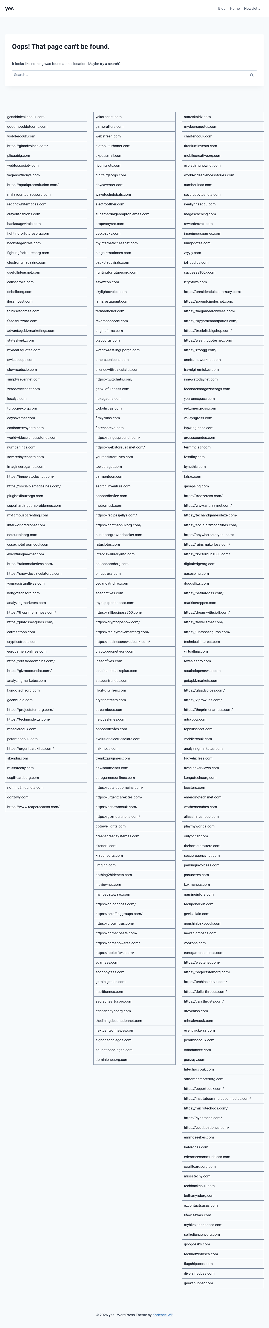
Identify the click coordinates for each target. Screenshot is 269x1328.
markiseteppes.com (200, 603)
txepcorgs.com (108, 340)
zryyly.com (192, 253)
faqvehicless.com (198, 758)
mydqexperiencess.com (115, 603)
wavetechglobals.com (113, 194)
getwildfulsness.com (112, 389)
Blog (222, 8)
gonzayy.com (18, 797)
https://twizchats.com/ (114, 379)
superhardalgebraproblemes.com (34, 505)
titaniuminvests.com (200, 146)
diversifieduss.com (199, 1273)
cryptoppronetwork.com (115, 651)
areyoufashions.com (23, 214)
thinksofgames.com (23, 311)
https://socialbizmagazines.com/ (34, 486)
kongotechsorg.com (23, 593)
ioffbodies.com (196, 262)
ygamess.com (107, 962)
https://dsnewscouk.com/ (117, 807)
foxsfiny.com (194, 457)
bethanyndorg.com (199, 1195)
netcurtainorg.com (22, 535)
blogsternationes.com (113, 253)
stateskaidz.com (20, 340)
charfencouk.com (198, 136)
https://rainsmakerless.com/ (30, 564)
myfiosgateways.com (113, 894)
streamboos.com (109, 709)
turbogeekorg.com (22, 408)
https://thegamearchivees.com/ (209, 311)
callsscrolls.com (20, 282)
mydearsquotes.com (24, 350)
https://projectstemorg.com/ (30, 709)
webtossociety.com (23, 165)
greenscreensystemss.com (117, 836)
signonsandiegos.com (113, 1040)
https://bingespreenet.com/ (118, 437)
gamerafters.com (110, 126)
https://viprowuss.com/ (203, 700)
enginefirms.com (109, 330)
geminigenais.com (110, 982)
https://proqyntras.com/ (115, 923)
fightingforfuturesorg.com (28, 233)
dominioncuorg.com (112, 1059)
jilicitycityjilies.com (111, 690)
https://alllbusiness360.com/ (119, 612)
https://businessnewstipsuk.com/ (123, 641)
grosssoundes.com (199, 437)
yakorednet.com (109, 117)
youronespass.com (199, 398)
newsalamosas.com (112, 768)
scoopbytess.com (110, 972)
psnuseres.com (196, 875)
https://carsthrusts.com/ (204, 1001)
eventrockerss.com (199, 1030)
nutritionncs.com (109, 991)
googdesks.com (197, 1244)
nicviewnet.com (108, 884)
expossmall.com (109, 155)
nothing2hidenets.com (25, 787)
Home (235, 8)
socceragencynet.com (202, 855)
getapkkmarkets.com (201, 680)
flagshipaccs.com (198, 1264)
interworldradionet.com (26, 525)
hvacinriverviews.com (201, 768)
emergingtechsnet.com (203, 797)
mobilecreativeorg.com (202, 155)
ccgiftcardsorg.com (23, 777)
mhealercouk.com (22, 729)
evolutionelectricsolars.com (118, 739)
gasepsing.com (196, 486)
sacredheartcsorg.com (114, 1001)
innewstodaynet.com (201, 379)
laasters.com (194, 787)
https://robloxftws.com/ (115, 953)
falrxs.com (192, 476)
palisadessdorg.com (112, 564)
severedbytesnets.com (25, 457)
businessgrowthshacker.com (119, 535)
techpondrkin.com (198, 904)
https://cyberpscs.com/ (203, 1118)
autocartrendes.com (112, 680)
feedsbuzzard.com (22, 321)
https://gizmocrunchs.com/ (29, 671)
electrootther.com (110, 204)
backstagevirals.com (24, 224)
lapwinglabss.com (198, 428)
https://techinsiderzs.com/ (28, 719)
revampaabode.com (112, 321)
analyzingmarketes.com (26, 603)
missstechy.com (20, 768)
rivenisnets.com (108, 165)
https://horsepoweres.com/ (118, 943)
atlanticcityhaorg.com (113, 1011)
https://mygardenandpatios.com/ (211, 321)
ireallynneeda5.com (200, 204)
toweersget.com (109, 466)
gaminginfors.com (199, 894)
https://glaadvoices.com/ (27, 146)
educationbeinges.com (114, 1050)
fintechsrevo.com (110, 428)
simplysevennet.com (24, 379)
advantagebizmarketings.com (31, 330)
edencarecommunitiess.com (207, 1157)
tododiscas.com (109, 408)
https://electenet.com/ (202, 962)
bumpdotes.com (197, 243)
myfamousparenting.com (27, 515)
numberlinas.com (21, 447)
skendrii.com (17, 758)
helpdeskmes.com (110, 719)
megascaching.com (200, 214)
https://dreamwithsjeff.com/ (207, 612)
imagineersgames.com (25, 466)
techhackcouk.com (199, 1186)
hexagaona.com (109, 398)
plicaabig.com (18, 155)
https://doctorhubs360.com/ (207, 554)
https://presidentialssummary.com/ (212, 292)
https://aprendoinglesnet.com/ (209, 301)
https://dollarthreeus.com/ (205, 991)
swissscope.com (21, 359)
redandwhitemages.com (27, 204)
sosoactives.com (109, 593)
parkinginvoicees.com (201, 865)
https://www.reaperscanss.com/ (33, 807)
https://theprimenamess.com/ (31, 612)
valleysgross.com (198, 418)
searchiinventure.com (113, 486)
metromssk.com (109, 505)
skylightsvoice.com (111, 292)
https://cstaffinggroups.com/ (119, 914)
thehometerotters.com (202, 846)
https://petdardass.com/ (204, 593)
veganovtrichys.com (23, 175)
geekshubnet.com (198, 1283)
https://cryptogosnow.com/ (118, 622)
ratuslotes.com (108, 544)
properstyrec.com (110, 224)
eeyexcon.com (107, 282)
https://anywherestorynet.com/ (209, 535)
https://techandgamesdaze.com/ (210, 515)
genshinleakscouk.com (26, 117)
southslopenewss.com (202, 671)
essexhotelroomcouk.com (28, 544)
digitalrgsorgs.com (111, 175)
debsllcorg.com (19, 292)
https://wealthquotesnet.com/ (208, 340)
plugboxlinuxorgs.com (25, 496)
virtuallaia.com (196, 651)
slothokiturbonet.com (113, 146)
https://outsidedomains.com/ (31, 661)
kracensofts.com (109, 855)
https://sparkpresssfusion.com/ (33, 185)
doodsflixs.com (196, 583)
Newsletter (253, 8)
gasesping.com (196, 573)
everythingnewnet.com (25, 554)
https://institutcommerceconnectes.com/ (217, 1098)
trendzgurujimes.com (113, 758)
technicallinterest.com (202, 641)
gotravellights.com (111, 826)
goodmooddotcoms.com (27, 126)
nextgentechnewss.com (115, 1030)
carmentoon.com (21, 632)
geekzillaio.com (20, 700)
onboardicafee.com (111, 496)
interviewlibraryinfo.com (115, 554)
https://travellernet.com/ (203, 622)
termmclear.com (197, 447)
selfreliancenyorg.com (202, 1234)
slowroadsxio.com (22, 369)
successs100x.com (199, 272)
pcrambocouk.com (22, 739)
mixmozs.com (107, 748)
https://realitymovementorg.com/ (123, 632)
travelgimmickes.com (201, 369)
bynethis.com (195, 466)
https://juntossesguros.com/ (30, 622)
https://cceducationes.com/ (206, 1127)
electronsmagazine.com (26, 262)
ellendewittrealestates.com (117, 369)
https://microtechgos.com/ (206, 1108)
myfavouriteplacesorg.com (29, 194)
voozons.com (195, 943)
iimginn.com (106, 865)
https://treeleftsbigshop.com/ (208, 330)
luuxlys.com (17, 398)
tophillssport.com (198, 729)
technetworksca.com (201, 1254)
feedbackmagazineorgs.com (207, 389)
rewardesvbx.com (198, 224)
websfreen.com (108, 136)
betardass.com (196, 1147)
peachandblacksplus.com (116, 671)
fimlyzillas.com (108, 418)
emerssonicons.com (112, 359)
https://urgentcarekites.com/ (30, 748)
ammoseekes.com (199, 1137)
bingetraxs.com (108, 573)
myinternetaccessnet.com (117, 243)
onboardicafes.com (111, 729)
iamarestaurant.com (112, 301)
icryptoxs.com (195, 282)
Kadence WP (163, 1315)
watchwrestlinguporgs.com (118, 350)
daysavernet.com (21, 418)
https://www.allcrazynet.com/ (208, 505)
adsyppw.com (195, 719)
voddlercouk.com (21, 136)
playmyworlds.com (199, 826)
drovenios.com (196, 1011)
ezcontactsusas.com (201, 1205)
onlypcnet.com (196, 836)
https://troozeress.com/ (203, 496)
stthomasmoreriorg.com (203, 1079)
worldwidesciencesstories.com (32, 437)
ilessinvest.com (20, 301)
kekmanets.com (197, 884)
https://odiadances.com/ (116, 904)
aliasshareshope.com (201, 816)
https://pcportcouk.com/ (204, 1088)
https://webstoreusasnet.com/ (120, 447)
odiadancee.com (197, 1050)
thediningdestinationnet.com (119, 1020)
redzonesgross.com (200, 408)
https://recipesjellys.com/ (116, 515)
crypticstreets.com (22, 641)
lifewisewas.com (197, 1215)
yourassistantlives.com (26, 583)
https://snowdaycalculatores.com (34, 573)
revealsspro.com (197, 661)
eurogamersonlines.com (27, 651)
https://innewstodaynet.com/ (30, 476)
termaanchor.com (110, 311)
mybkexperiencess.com (203, 1225)
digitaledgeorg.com (199, 564)
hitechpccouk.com (199, 1069)
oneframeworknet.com (202, 359)
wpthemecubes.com (200, 807)
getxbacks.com (108, 233)
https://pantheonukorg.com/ (119, 525)
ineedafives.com (109, 661)
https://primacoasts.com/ (117, 933)
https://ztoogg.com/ (200, 350)
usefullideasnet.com (23, 272)
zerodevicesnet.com (23, 389)
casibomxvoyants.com (25, 428)
